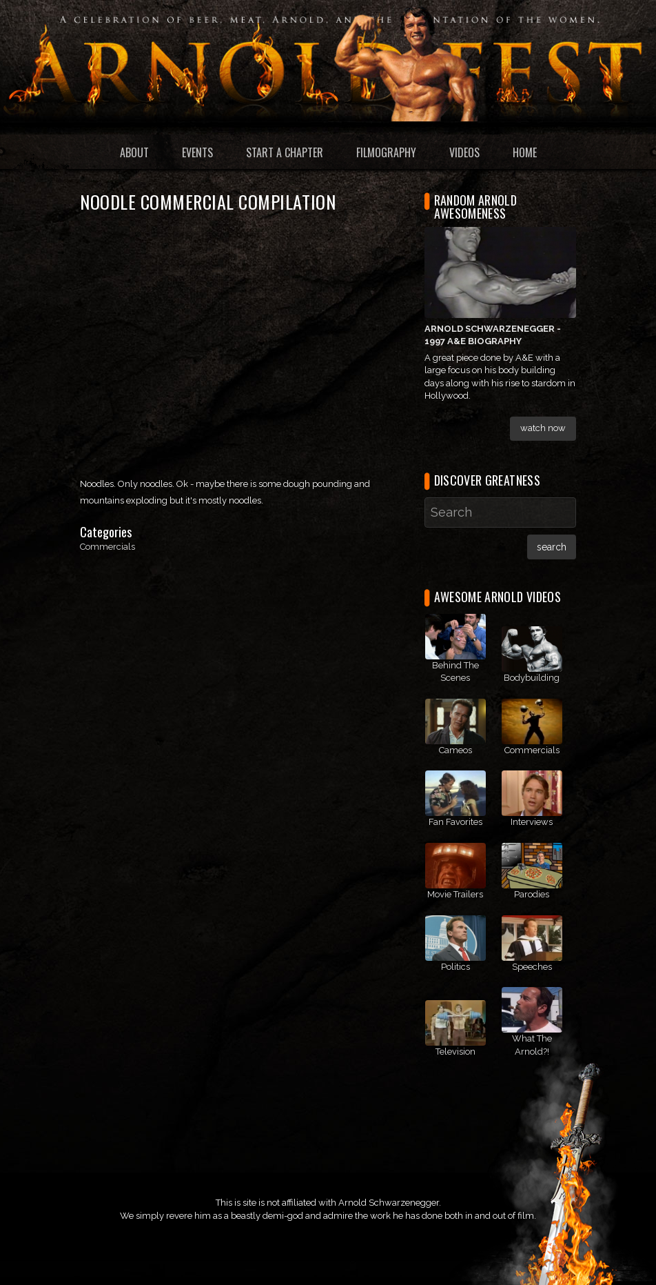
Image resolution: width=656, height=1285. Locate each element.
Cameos (455, 750)
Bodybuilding (532, 678)
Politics (455, 967)
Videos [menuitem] (464, 152)
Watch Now (543, 428)
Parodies (531, 894)
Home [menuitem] (525, 152)
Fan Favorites (455, 822)
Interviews (532, 822)
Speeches (532, 967)
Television (455, 1051)
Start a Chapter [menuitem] (284, 152)
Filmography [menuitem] (386, 152)
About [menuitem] (134, 152)
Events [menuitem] (197, 152)
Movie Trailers (455, 894)
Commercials (107, 546)
